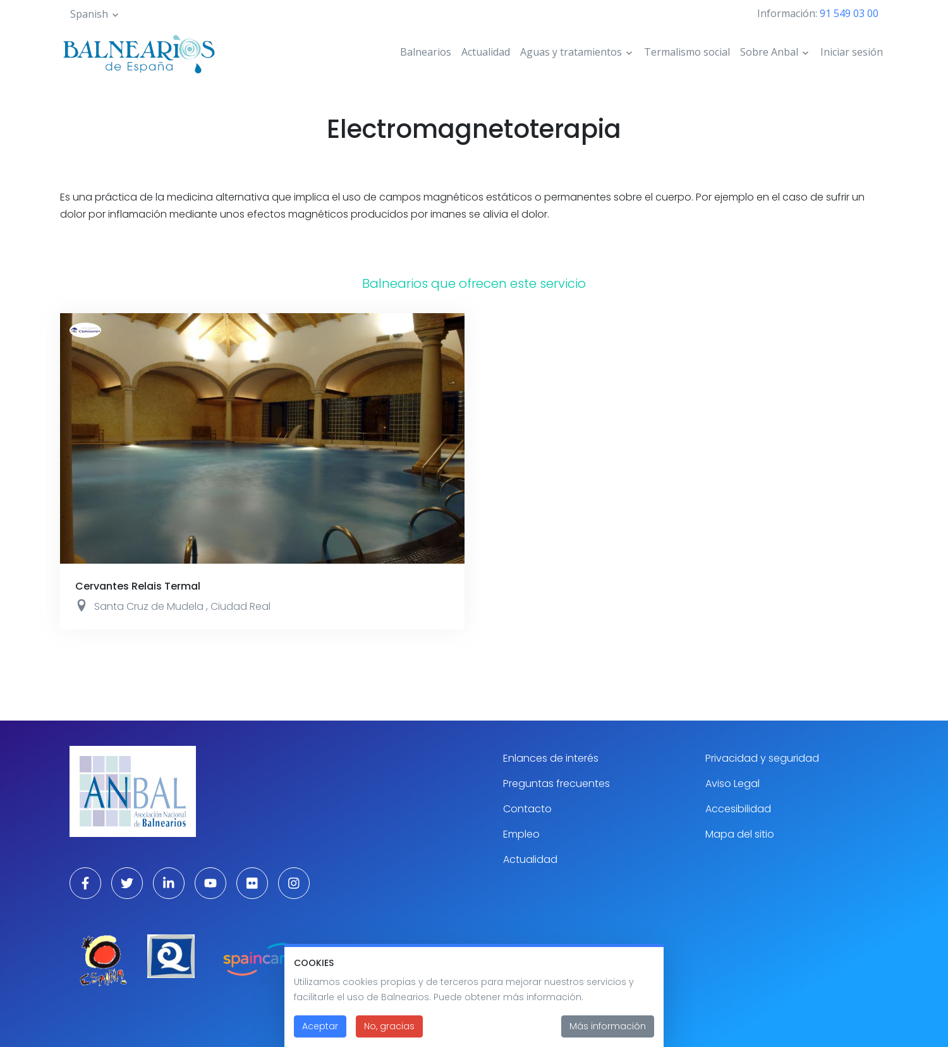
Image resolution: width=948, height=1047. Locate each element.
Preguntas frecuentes (556, 783)
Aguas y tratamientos (571, 52)
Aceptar (320, 1033)
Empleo (521, 834)
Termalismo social (687, 52)
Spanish (89, 14)
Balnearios (425, 52)
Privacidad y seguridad (762, 758)
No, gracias (389, 1033)
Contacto (527, 809)
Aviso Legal (732, 783)
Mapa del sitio (739, 834)
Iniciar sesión (851, 52)
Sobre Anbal (769, 52)
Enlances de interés (551, 758)
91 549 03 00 (849, 13)
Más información (607, 1033)
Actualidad (485, 52)
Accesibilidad (738, 809)
